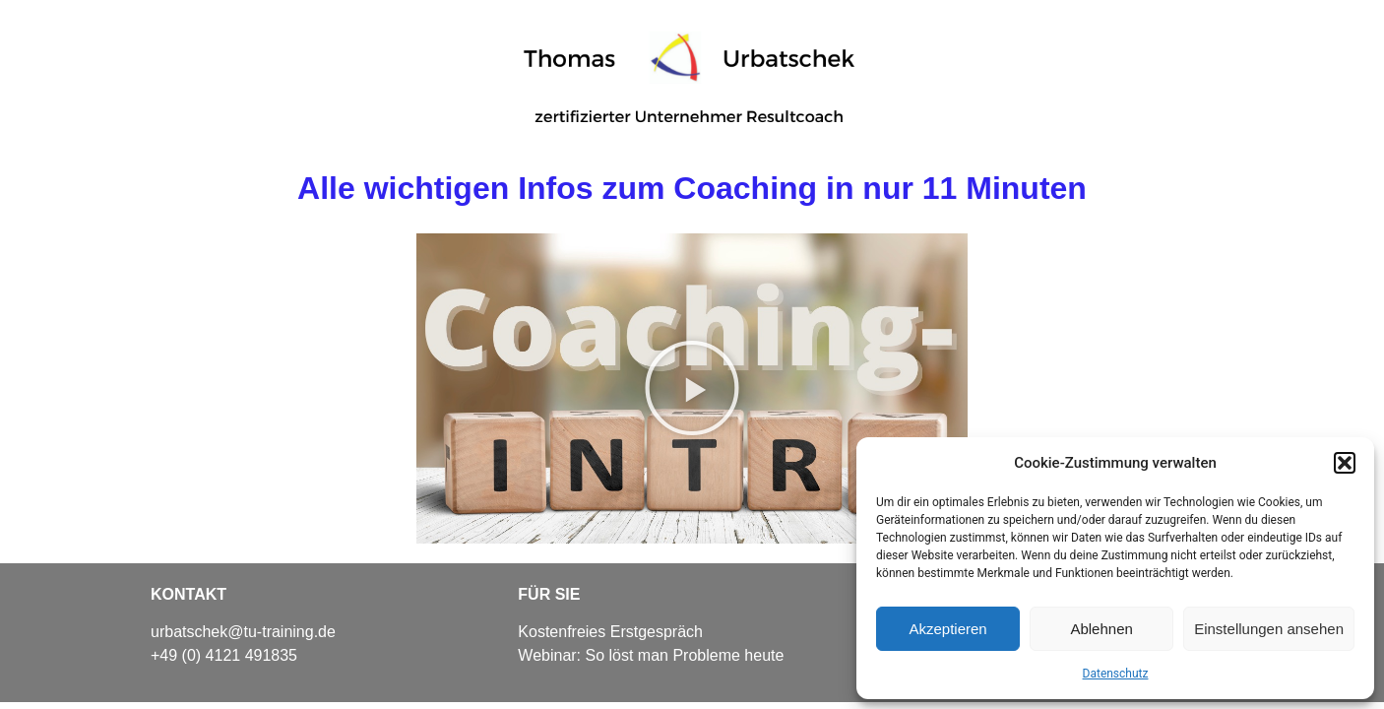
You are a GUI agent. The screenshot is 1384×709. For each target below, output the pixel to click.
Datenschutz (1116, 673)
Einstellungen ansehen (1269, 628)
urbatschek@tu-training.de (243, 631)
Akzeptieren (947, 628)
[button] (1344, 463)
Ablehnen (1101, 628)
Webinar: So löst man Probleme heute (651, 655)
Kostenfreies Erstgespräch (610, 631)
